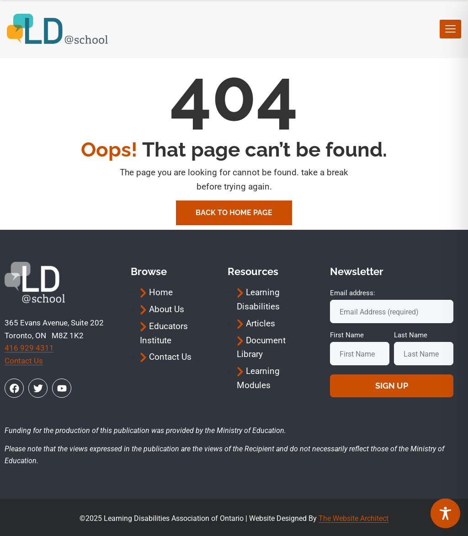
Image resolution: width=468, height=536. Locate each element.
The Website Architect (353, 518)
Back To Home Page (234, 212)
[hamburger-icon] (450, 29)
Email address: (352, 293)
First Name (347, 335)
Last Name (410, 335)
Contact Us (24, 360)
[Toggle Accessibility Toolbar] (445, 513)
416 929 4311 (29, 347)
